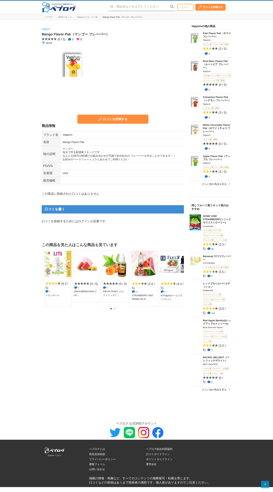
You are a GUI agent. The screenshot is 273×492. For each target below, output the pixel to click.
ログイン (185, 7)
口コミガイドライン (158, 454)
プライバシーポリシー (102, 459)
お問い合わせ (97, 469)
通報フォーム (97, 464)
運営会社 (151, 464)
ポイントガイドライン (159, 459)
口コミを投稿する (210, 7)
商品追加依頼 (97, 454)
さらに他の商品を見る (214, 184)
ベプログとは (97, 449)
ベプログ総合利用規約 (159, 449)
